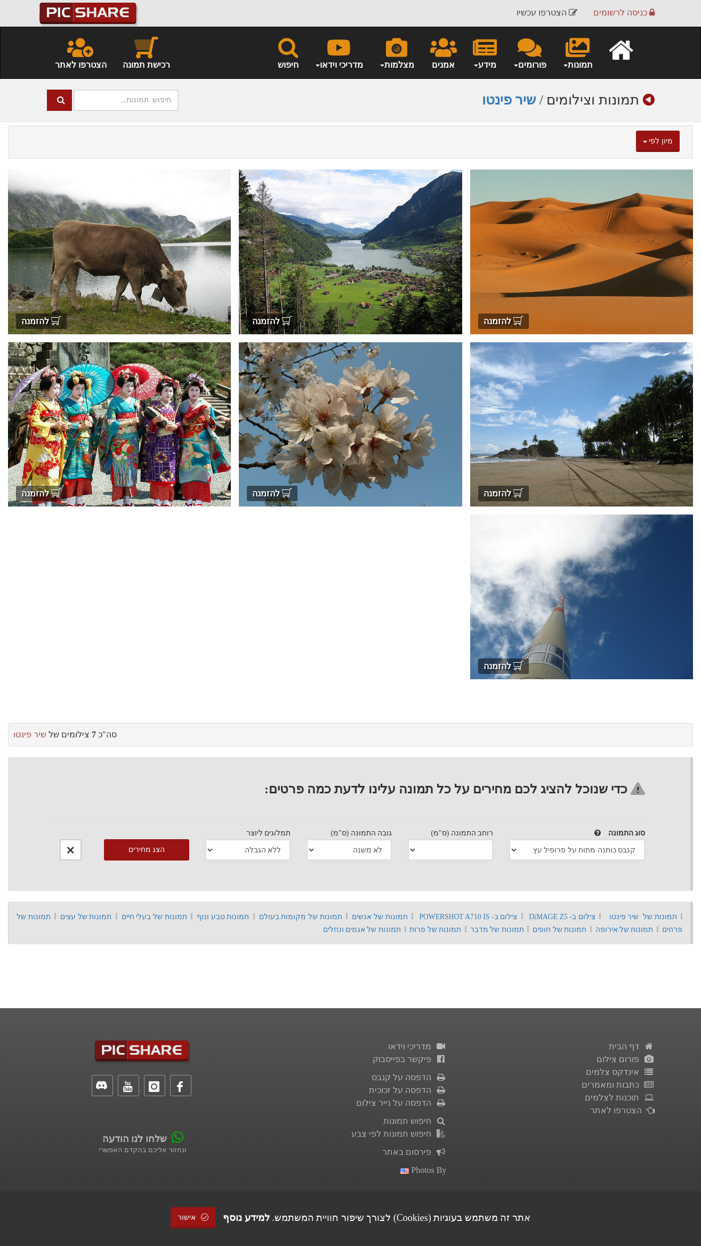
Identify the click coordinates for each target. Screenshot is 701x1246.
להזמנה (503, 321)
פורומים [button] (529, 52)
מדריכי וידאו (417, 1046)
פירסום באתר (414, 1151)
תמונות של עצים (86, 917)
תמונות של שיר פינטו (643, 917)
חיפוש (288, 52)
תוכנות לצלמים (620, 1097)
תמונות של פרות (435, 930)
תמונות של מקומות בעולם (300, 917)
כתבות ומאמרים (618, 1084)
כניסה (624, 13)
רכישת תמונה (146, 52)
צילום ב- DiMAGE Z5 (562, 917)
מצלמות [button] (396, 52)
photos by (423, 1170)
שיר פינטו (509, 100)
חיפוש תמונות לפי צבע (399, 1133)
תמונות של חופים (559, 930)
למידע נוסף (246, 1217)
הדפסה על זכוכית (408, 1090)
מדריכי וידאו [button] (339, 52)
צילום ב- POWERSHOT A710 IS (468, 917)
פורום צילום (626, 1059)
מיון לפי (658, 141)
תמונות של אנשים (380, 917)
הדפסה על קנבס (409, 1077)
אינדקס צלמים (620, 1071)
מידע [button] (485, 52)
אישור (193, 1217)
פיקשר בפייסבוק (410, 1059)
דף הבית (632, 1046)
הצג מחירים (146, 850)
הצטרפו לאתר (81, 52)
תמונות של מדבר (497, 930)
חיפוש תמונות (415, 1121)
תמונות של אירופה (624, 930)
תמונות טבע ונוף (223, 917)
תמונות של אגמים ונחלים (362, 930)
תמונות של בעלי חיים (154, 917)
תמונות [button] (577, 52)
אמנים (443, 52)
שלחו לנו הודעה (134, 1139)
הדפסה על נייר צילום (401, 1102)
